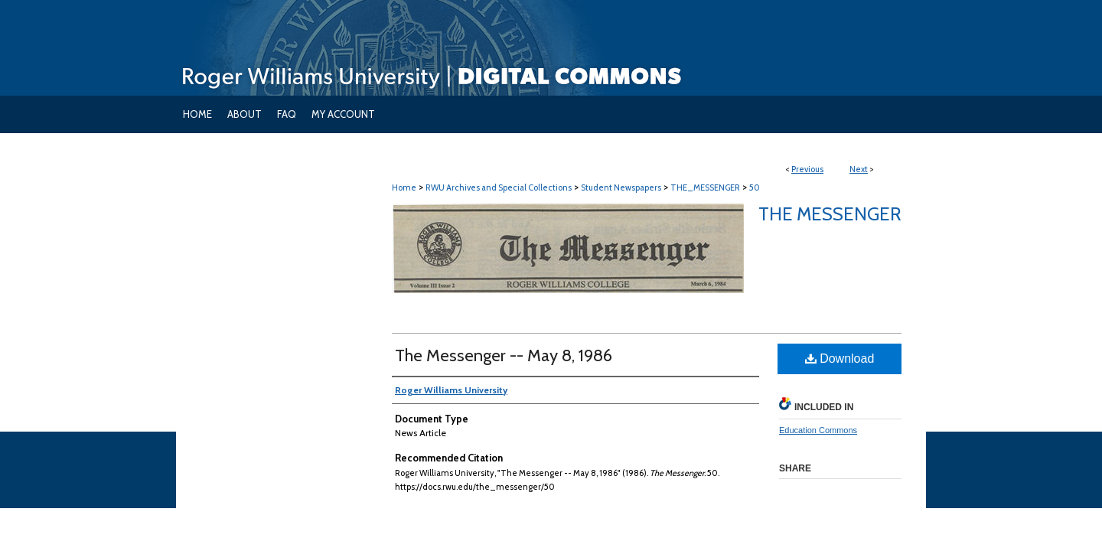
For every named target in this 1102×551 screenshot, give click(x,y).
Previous (807, 169)
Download (840, 358)
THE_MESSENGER (705, 187)
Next (858, 169)
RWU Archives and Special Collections (498, 187)
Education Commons (818, 430)
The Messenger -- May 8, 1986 (503, 355)
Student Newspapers (621, 187)
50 (754, 187)
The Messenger (829, 214)
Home (404, 187)
